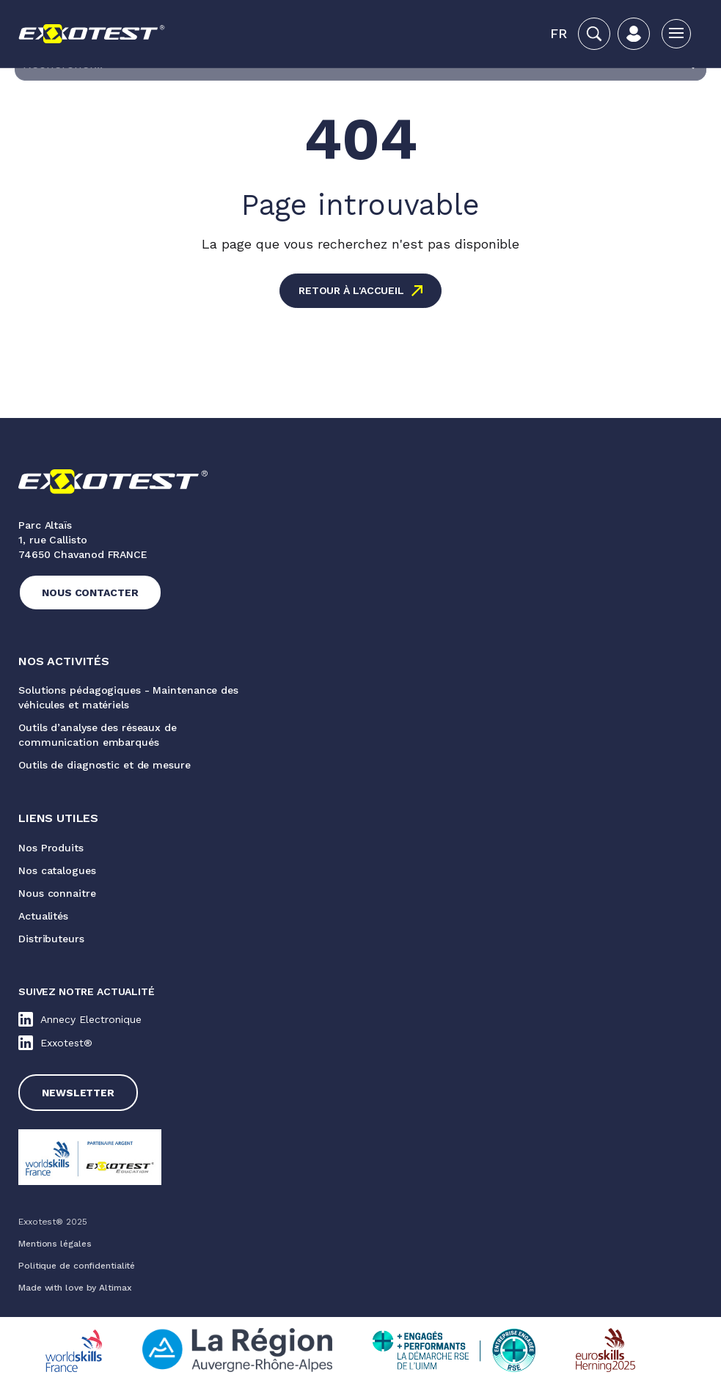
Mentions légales (54, 1244)
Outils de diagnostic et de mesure (104, 765)
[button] (558, 33)
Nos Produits (51, 848)
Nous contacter (90, 592)
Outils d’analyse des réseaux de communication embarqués (97, 735)
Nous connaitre (57, 893)
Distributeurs (51, 938)
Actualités (43, 916)
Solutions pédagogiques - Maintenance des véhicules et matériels (128, 697)
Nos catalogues (57, 870)
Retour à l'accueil (351, 290)
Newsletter (78, 1092)
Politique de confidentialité (76, 1266)
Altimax (115, 1288)
